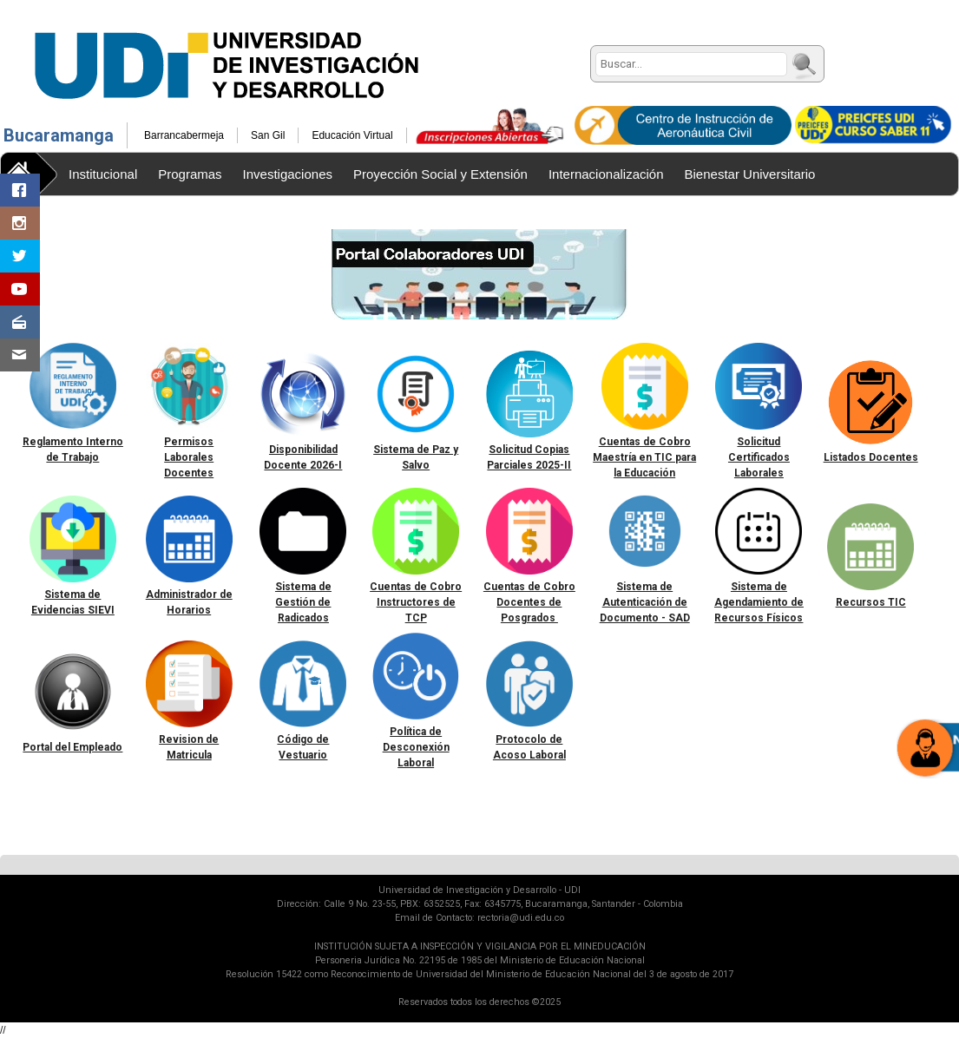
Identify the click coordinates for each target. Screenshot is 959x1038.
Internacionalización (606, 174)
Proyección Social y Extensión (440, 174)
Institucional (103, 174)
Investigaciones (287, 174)
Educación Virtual (352, 135)
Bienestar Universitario (750, 174)
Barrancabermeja (184, 135)
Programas (189, 174)
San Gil (268, 135)
